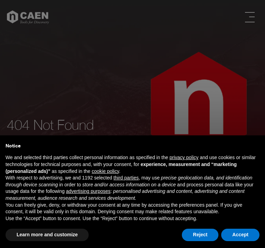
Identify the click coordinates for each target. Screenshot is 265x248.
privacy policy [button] (183, 157)
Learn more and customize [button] (47, 234)
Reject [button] (200, 234)
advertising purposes (88, 191)
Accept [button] (240, 234)
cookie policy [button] (105, 171)
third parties (126, 177)
